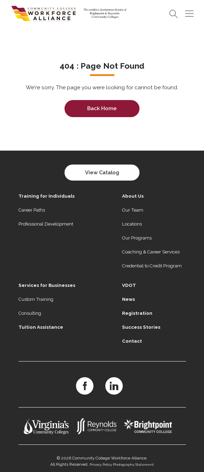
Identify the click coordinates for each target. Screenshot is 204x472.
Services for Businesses (46, 285)
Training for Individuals (46, 196)
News (128, 299)
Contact (132, 341)
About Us (133, 196)
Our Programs (137, 238)
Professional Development (45, 224)
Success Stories (141, 327)
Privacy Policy (101, 464)
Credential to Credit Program (152, 265)
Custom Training (35, 299)
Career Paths (31, 210)
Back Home (102, 108)
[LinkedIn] (114, 386)
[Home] (68, 13)
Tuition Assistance (40, 327)
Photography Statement (133, 464)
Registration (137, 313)
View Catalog (102, 172)
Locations (132, 224)
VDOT (129, 285)
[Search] (173, 14)
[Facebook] (84, 386)
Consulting (29, 313)
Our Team (132, 210)
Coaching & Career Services (151, 251)
